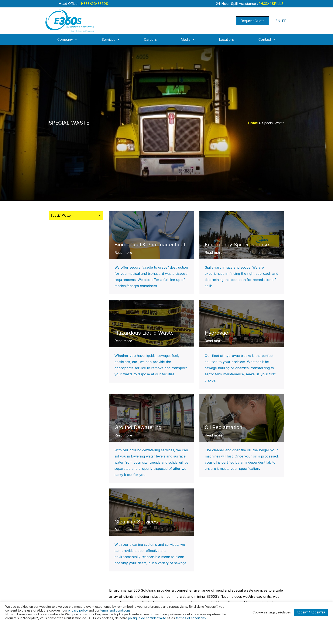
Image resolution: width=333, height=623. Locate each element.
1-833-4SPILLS (271, 3)
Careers (150, 39)
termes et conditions (191, 618)
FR (284, 21)
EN (277, 21)
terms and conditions (115, 610)
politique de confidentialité (147, 618)
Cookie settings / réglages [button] (272, 612)
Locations (226, 39)
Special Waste (76, 215)
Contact (267, 39)
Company (67, 39)
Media (188, 39)
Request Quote (252, 21)
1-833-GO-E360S (93, 3)
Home (253, 123)
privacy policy (78, 610)
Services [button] (111, 39)
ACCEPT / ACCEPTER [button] (311, 612)
